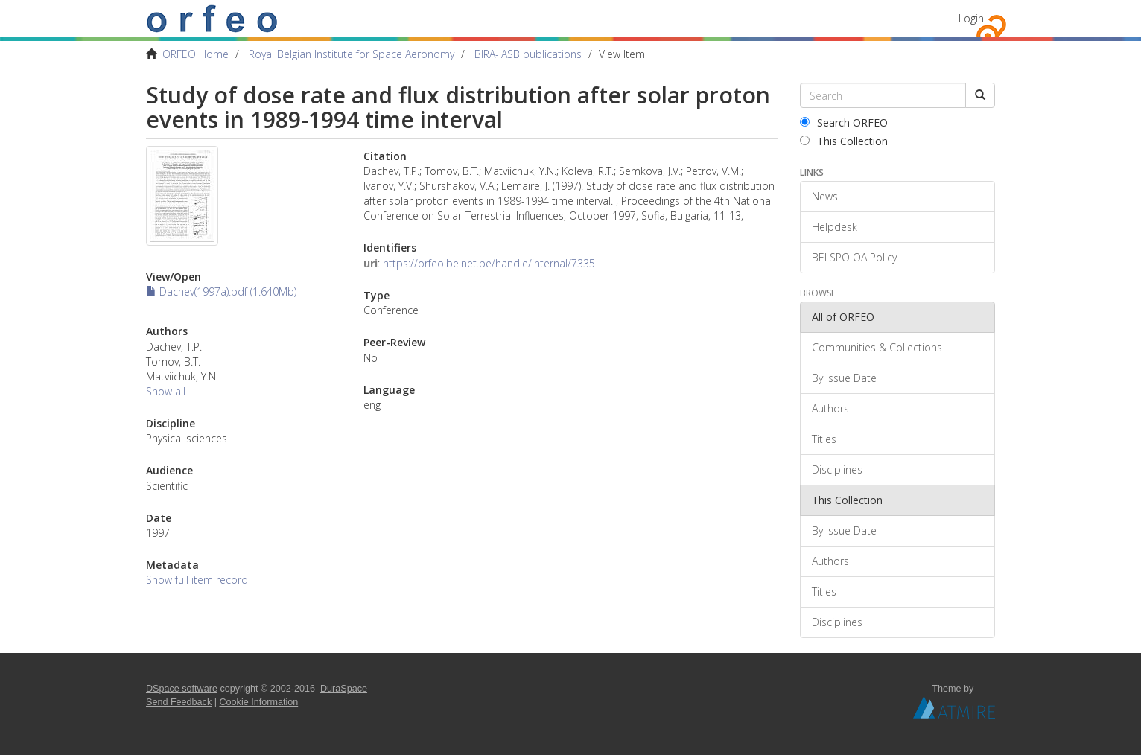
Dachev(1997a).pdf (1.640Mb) (221, 291)
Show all (165, 391)
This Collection (844, 141)
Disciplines (837, 469)
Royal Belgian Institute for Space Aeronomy (351, 54)
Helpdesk (834, 227)
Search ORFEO (844, 122)
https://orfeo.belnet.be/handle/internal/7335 (489, 263)
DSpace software (181, 689)
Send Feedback (179, 702)
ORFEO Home (195, 54)
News (825, 196)
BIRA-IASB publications (528, 54)
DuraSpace (343, 689)
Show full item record (197, 580)
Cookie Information (259, 702)
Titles (824, 439)
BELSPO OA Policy (854, 257)
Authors (830, 408)
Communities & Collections (877, 347)
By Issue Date (844, 378)
